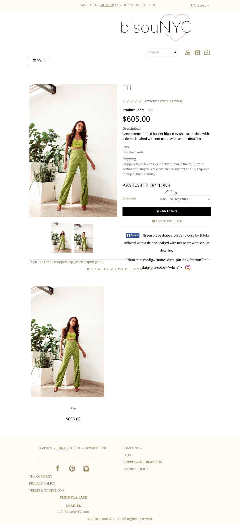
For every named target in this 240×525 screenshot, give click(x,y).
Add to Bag (167, 211)
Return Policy (135, 469)
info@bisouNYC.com (73, 512)
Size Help (129, 198)
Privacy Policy (42, 483)
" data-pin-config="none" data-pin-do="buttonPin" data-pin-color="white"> (167, 251)
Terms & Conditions (46, 490)
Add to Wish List (166, 221)
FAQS (126, 455)
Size (163, 199)
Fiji (40, 262)
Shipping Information (142, 462)
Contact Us (132, 448)
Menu (39, 60)
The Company (40, 476)
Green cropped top (58, 262)
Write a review (171, 101)
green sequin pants (88, 262)
